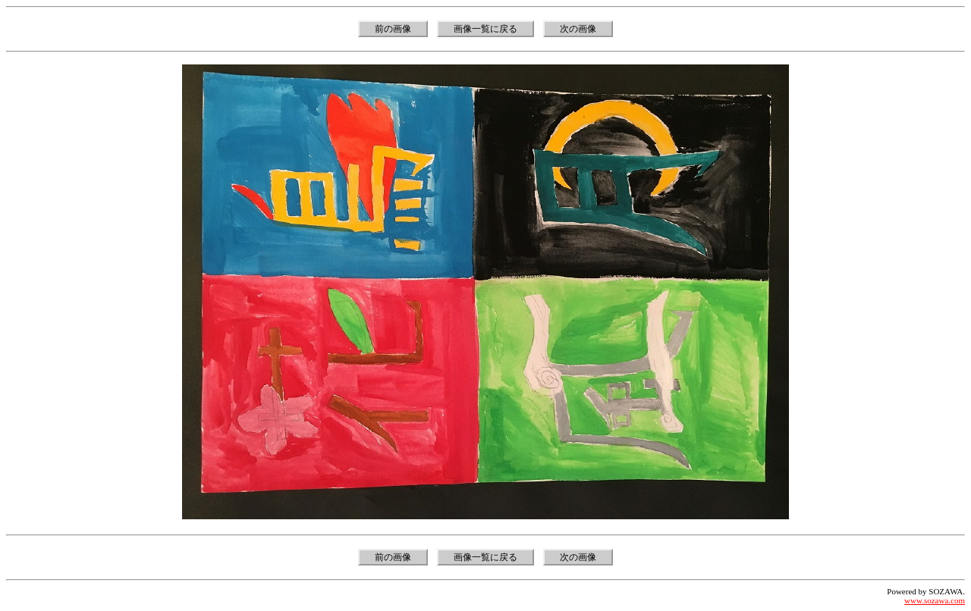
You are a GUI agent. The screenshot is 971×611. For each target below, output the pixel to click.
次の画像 (578, 29)
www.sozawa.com (934, 600)
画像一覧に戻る (485, 29)
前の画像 (393, 29)
